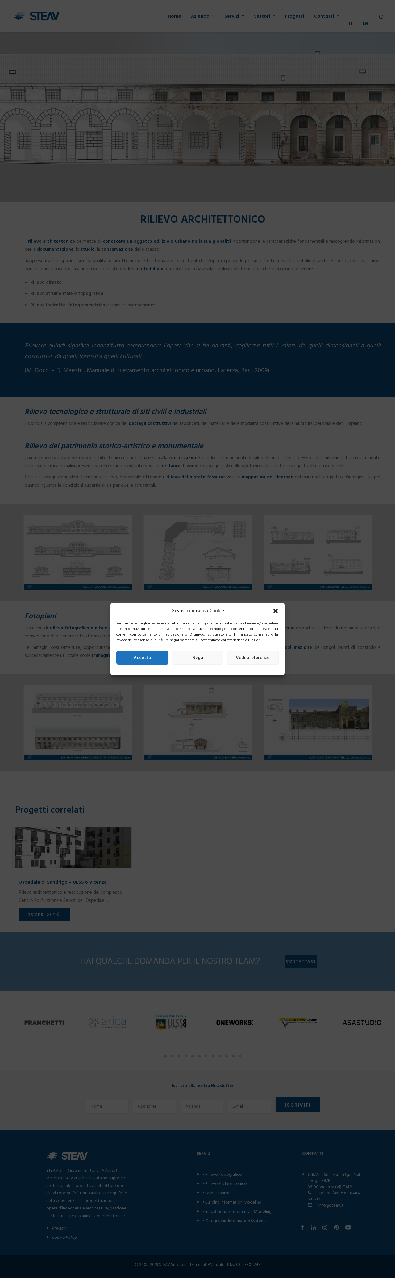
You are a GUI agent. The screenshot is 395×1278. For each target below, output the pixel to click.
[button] (275, 611)
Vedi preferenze (252, 658)
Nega (197, 658)
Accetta (142, 658)
